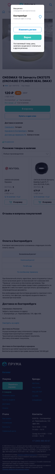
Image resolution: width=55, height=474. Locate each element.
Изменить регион (27, 29)
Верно (27, 37)
